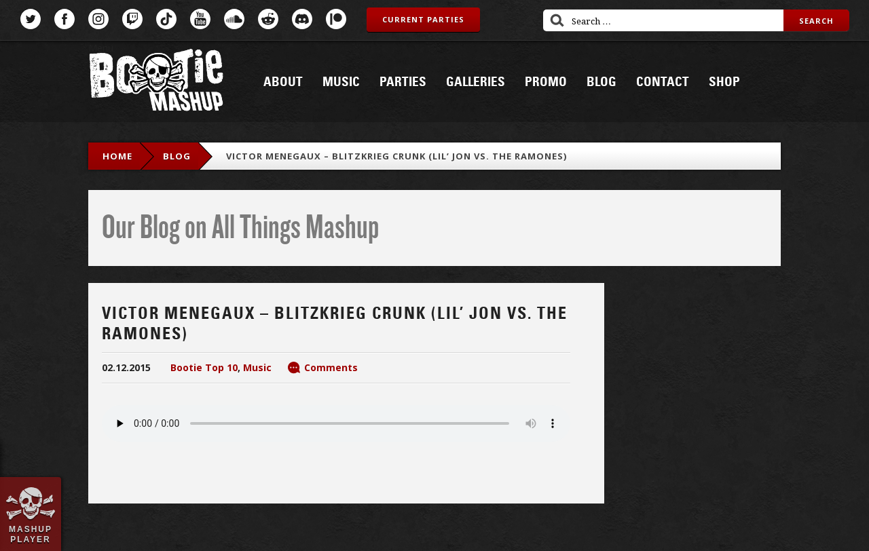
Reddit (268, 19)
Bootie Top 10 (204, 367)
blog (177, 156)
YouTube (200, 19)
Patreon (336, 19)
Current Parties (423, 19)
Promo (546, 82)
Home (117, 156)
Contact (662, 82)
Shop (724, 82)
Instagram (98, 19)
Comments (331, 367)
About (283, 82)
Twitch (132, 19)
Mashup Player (30, 534)
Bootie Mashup (156, 82)
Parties (403, 82)
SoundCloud (234, 19)
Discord (302, 19)
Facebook (64, 19)
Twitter (30, 19)
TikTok (166, 19)
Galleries (475, 82)
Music (341, 82)
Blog (601, 82)
